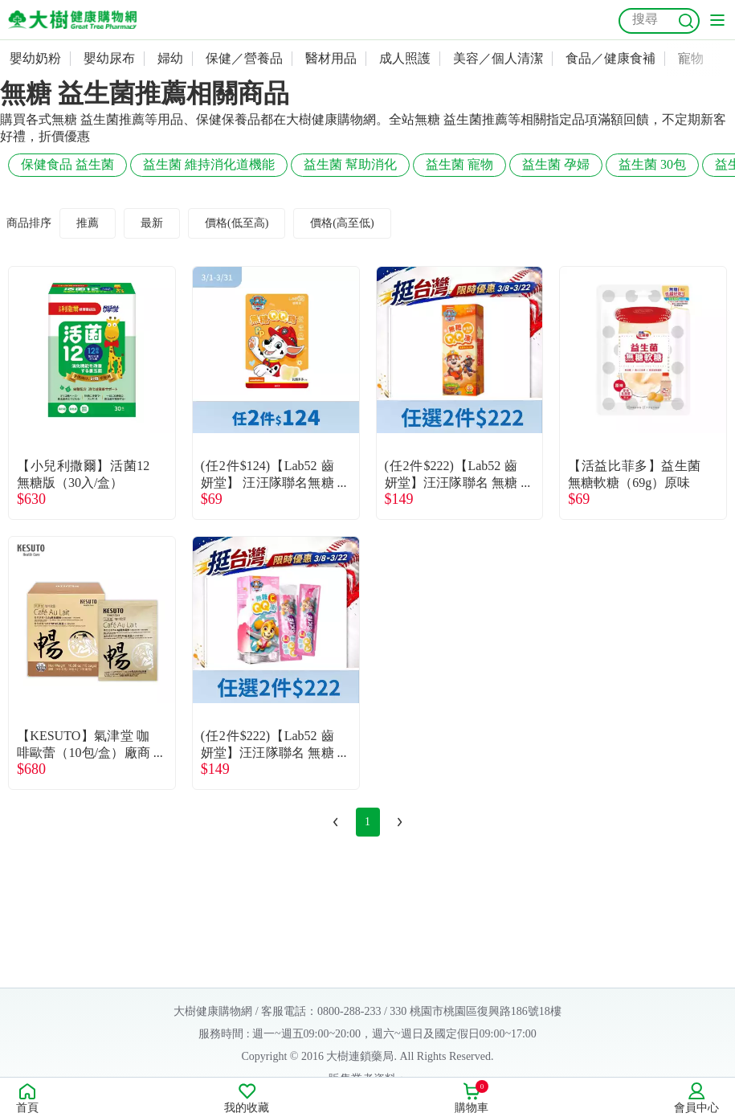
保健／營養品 (244, 58)
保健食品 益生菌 (67, 164)
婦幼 (170, 58)
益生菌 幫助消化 (350, 164)
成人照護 (405, 58)
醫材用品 (331, 58)
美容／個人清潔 (498, 58)
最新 (152, 223)
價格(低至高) (236, 223)
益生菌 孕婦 (556, 164)
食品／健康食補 (610, 58)
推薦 (87, 223)
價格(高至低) (342, 223)
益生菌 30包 (652, 164)
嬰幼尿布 (109, 58)
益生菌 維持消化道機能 (209, 164)
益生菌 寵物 (459, 164)
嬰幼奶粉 (35, 58)
